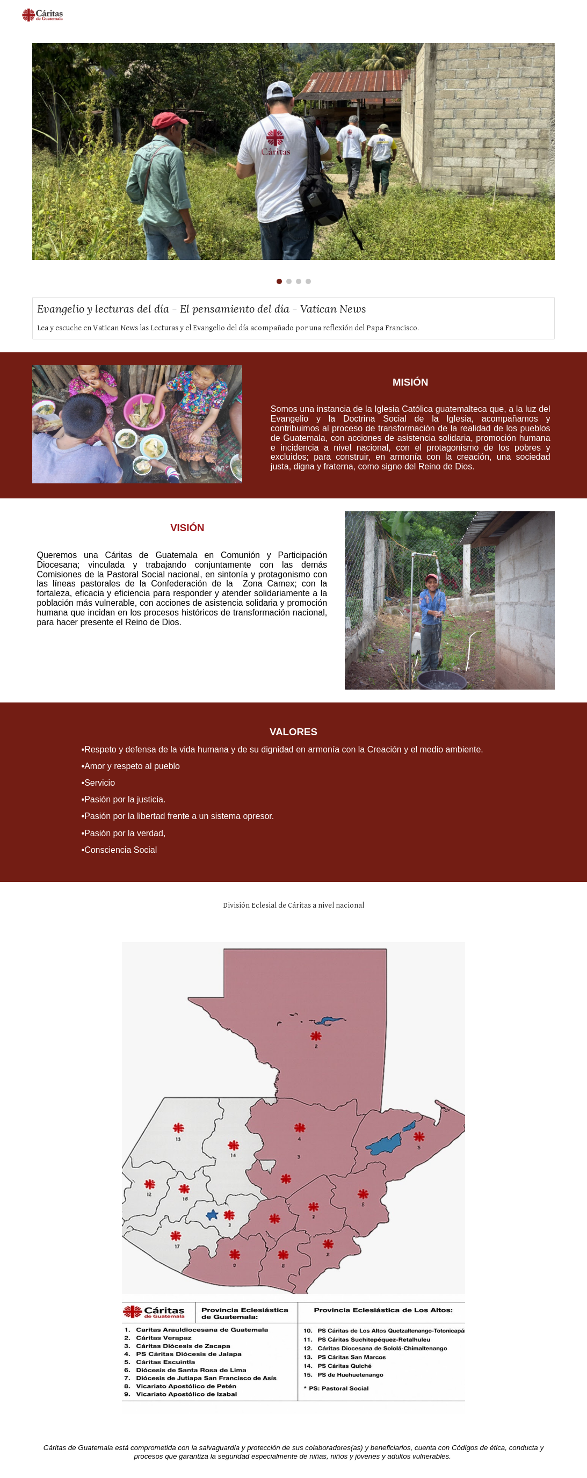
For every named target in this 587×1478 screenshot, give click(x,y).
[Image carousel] (293, 163)
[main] (405, 425)
